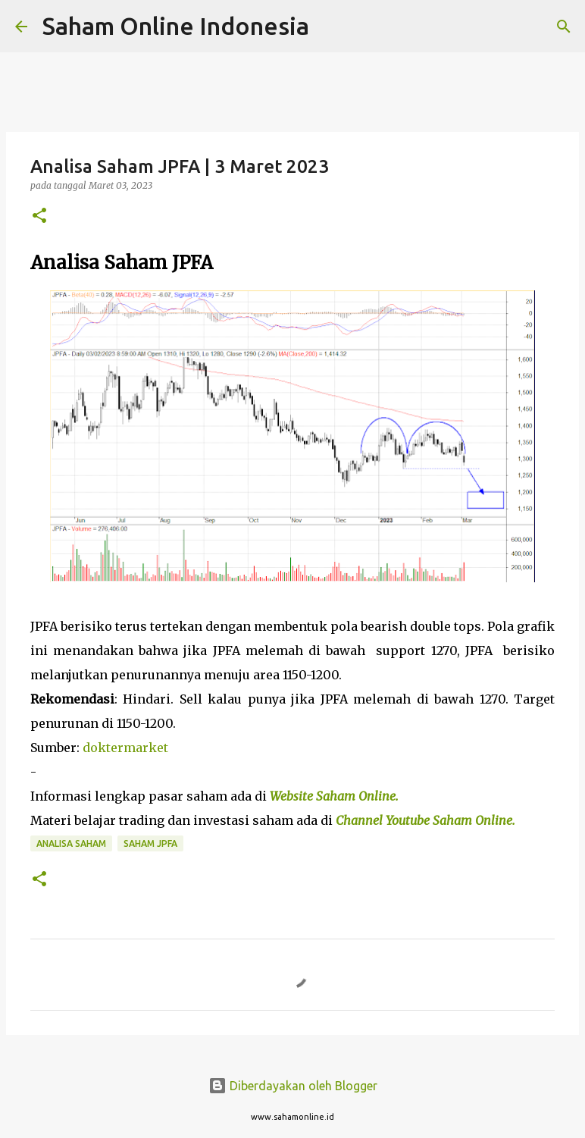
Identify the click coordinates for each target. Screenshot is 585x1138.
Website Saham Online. (336, 796)
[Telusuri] (330, 26)
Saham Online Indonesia (175, 25)
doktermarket (125, 747)
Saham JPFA (150, 843)
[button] (39, 216)
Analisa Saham (71, 843)
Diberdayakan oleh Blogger (292, 1086)
